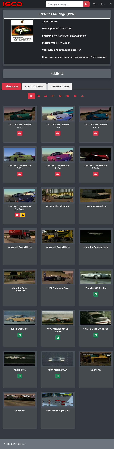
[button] (95, 4)
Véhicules (11, 86)
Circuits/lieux (34, 86)
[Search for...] (64, 4)
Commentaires (59, 86)
